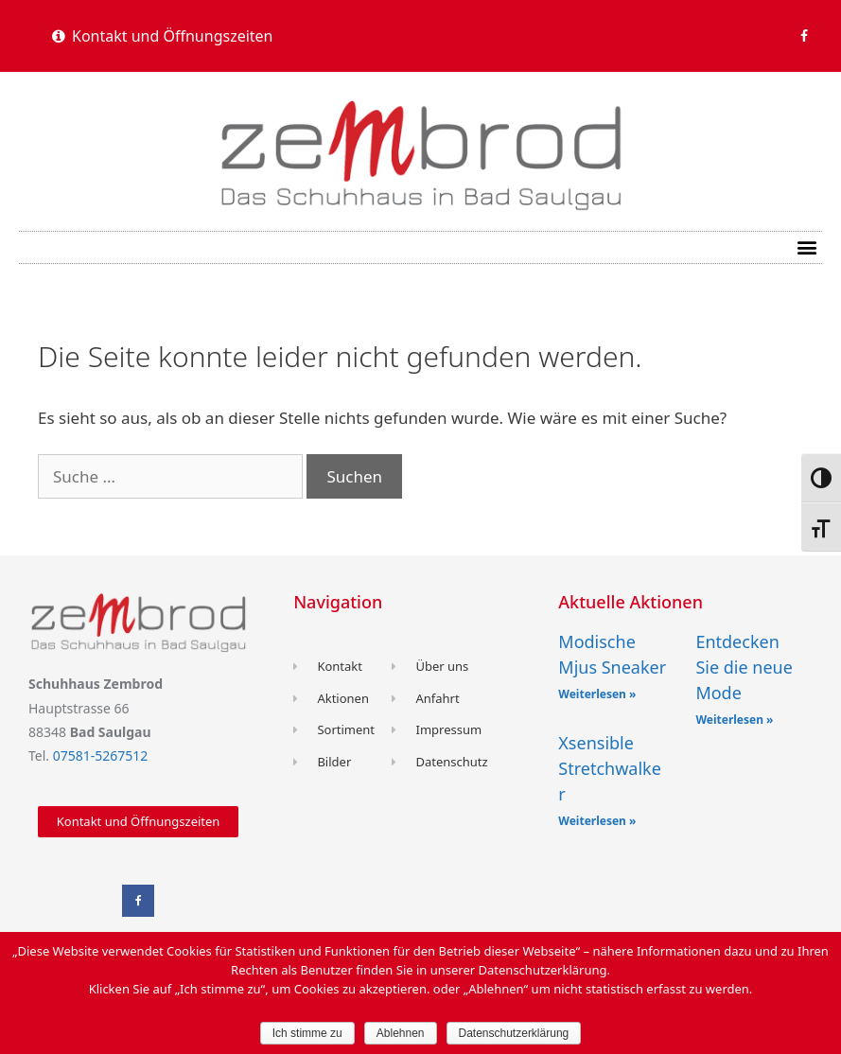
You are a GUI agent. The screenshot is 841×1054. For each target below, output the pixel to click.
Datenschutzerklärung (514, 1033)
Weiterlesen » (597, 694)
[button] (163, 36)
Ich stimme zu (307, 1033)
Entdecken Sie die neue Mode (743, 667)
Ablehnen (401, 1033)
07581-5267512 (101, 755)
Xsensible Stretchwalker (609, 768)
